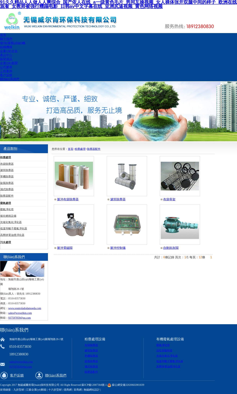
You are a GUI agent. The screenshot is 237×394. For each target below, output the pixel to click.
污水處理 (5, 242)
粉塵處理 (5, 157)
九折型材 (19, 389)
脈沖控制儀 (118, 247)
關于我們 (6, 39)
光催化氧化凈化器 (11, 222)
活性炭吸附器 (164, 350)
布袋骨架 (169, 199)
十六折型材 (55, 389)
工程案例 (6, 71)
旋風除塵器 (7, 183)
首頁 (3, 35)
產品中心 (6, 55)
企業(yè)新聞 (9, 63)
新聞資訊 (6, 59)
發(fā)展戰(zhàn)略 (13, 43)
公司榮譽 (6, 67)
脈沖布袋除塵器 (68, 199)
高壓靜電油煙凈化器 (12, 235)
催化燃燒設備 (8, 215)
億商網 (68, 389)
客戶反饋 (6, 75)
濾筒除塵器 (7, 170)
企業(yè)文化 (9, 51)
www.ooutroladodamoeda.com (24, 308)
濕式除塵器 (7, 189)
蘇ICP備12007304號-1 (94, 384)
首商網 (78, 389)
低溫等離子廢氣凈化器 (13, 228)
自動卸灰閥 (171, 247)
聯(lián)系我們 (9, 79)
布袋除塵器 (7, 163)
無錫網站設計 (92, 389)
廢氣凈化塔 (7, 209)
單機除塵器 (7, 176)
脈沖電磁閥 (64, 247)
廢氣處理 (5, 203)
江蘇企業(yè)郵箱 (36, 389)
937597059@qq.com (19, 317)
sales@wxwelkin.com (20, 313)
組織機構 (6, 47)
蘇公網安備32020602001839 (128, 384)
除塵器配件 (7, 195)
